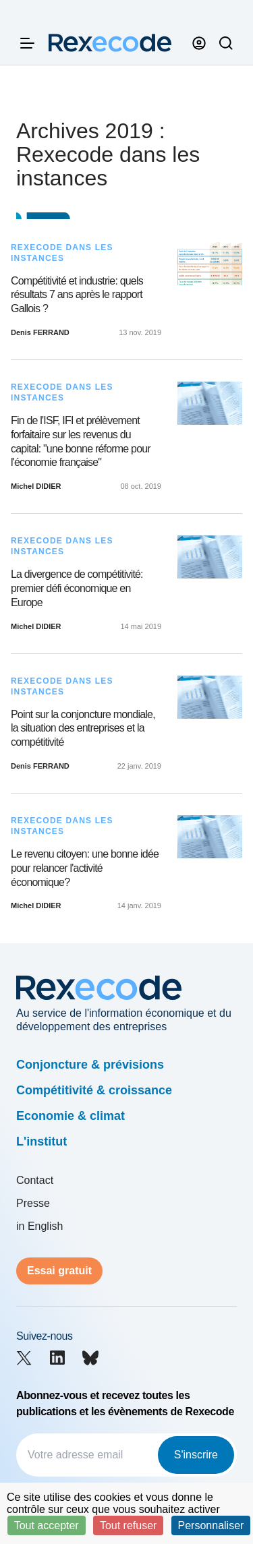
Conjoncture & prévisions (90, 1064)
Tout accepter (46, 1525)
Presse (33, 1203)
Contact (34, 1180)
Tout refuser (128, 1525)
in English (39, 1226)
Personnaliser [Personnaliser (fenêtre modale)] (211, 1525)
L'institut (41, 1141)
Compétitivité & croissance (94, 1090)
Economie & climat (70, 1116)
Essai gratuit (59, 1270)
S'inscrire (196, 1454)
